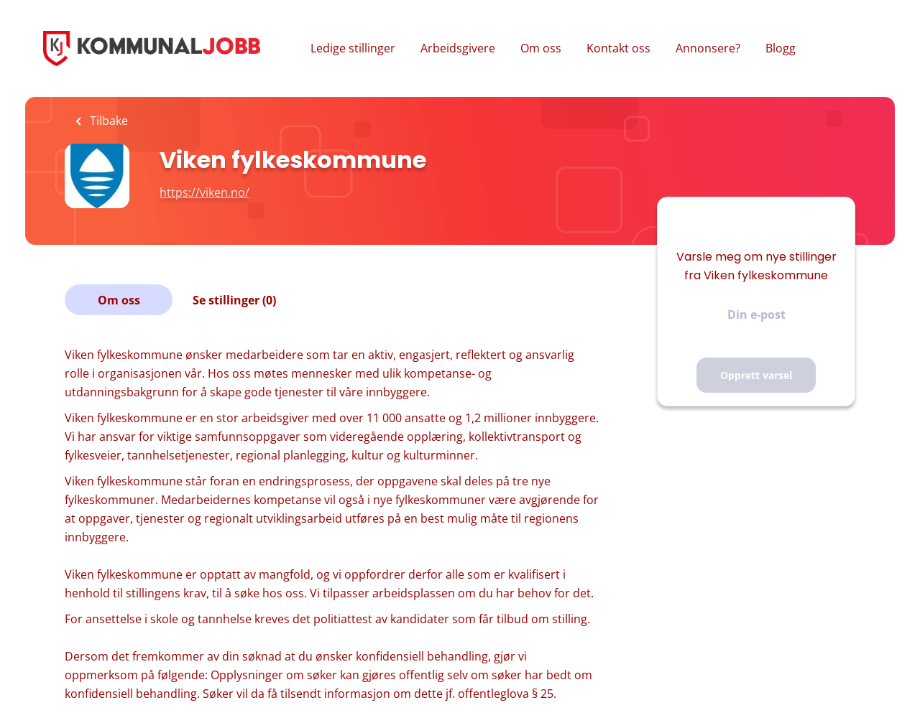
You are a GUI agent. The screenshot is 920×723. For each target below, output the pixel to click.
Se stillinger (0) (234, 300)
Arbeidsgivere (457, 48)
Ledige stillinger (352, 48)
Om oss (540, 48)
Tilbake (107, 121)
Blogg (780, 48)
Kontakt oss (618, 48)
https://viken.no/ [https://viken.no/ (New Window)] (204, 192)
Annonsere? (708, 48)
